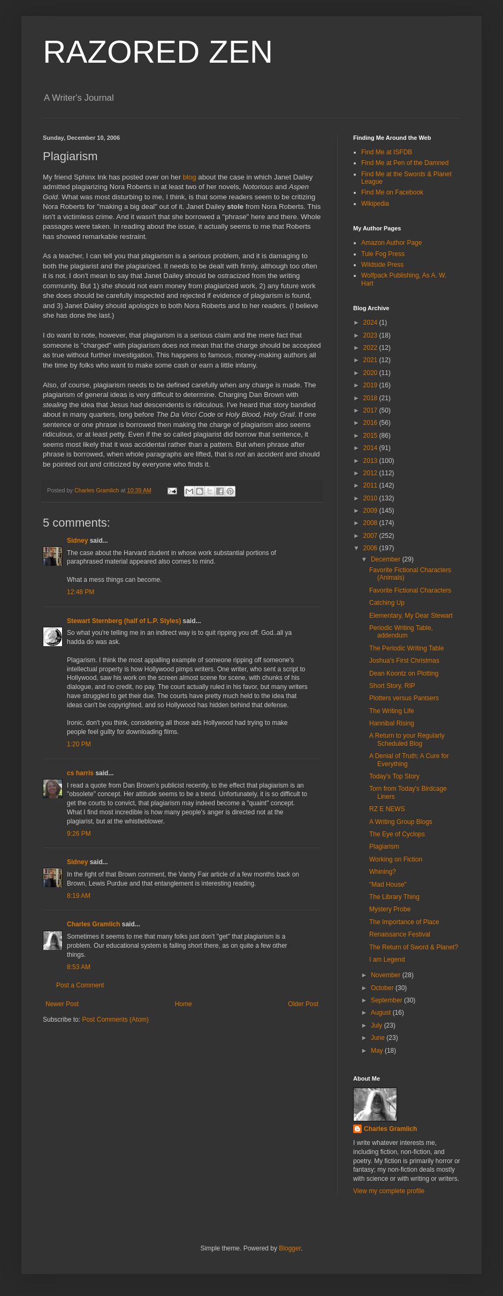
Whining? (382, 871)
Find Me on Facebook (392, 192)
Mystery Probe (389, 909)
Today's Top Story (394, 776)
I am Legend (387, 959)
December (386, 559)
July (377, 1025)
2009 (371, 510)
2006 (371, 548)
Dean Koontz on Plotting (403, 673)
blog (189, 177)
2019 (371, 385)
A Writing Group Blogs (400, 822)
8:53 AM (78, 967)
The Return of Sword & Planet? (413, 947)
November (386, 975)
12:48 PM (80, 592)
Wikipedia (375, 203)
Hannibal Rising (391, 723)
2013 (371, 461)
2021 (371, 360)
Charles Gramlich (93, 924)
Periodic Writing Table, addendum (401, 631)
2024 (371, 322)
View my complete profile (388, 1191)
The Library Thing (394, 897)
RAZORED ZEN (158, 52)
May (378, 1050)
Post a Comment (80, 985)
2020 (371, 373)
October (383, 988)
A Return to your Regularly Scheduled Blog (407, 739)
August (382, 1012)
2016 (371, 422)
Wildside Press (382, 264)
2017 (371, 410)
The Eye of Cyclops (397, 834)
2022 (371, 347)
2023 (371, 335)
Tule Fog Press (383, 254)
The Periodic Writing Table (406, 648)
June (378, 1038)
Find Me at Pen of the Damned (404, 163)
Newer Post (62, 1004)
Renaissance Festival (399, 934)
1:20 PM (79, 744)
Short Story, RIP (392, 686)
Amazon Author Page (391, 242)
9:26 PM (79, 833)
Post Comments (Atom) (115, 1019)
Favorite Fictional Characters (410, 590)
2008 (371, 523)
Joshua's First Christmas (404, 660)
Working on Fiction (395, 859)
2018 (371, 398)
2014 (371, 448)
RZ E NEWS (387, 809)
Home (183, 1004)
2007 (371, 536)
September (387, 1000)
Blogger (290, 1248)
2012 (371, 473)
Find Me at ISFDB (386, 152)
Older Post (303, 1004)
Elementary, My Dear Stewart (411, 615)
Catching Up (387, 602)
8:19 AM (78, 896)
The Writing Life (391, 711)
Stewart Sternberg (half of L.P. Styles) (124, 621)
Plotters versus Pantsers (404, 698)
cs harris (80, 773)
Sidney (77, 540)
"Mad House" (388, 884)
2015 (371, 435)
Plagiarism (384, 846)
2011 (371, 485)
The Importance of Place (404, 922)
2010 (371, 498)
